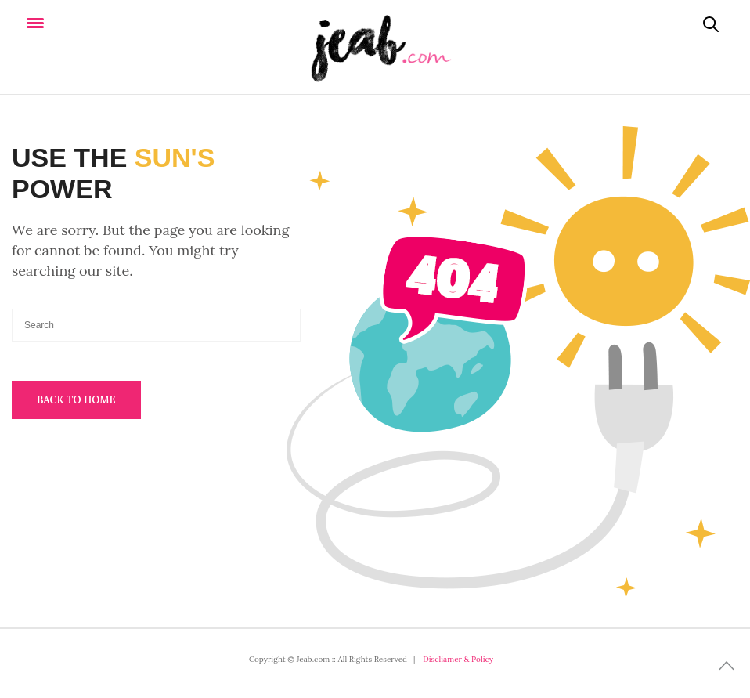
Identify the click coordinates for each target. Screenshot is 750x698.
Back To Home (76, 400)
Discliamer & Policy (458, 659)
